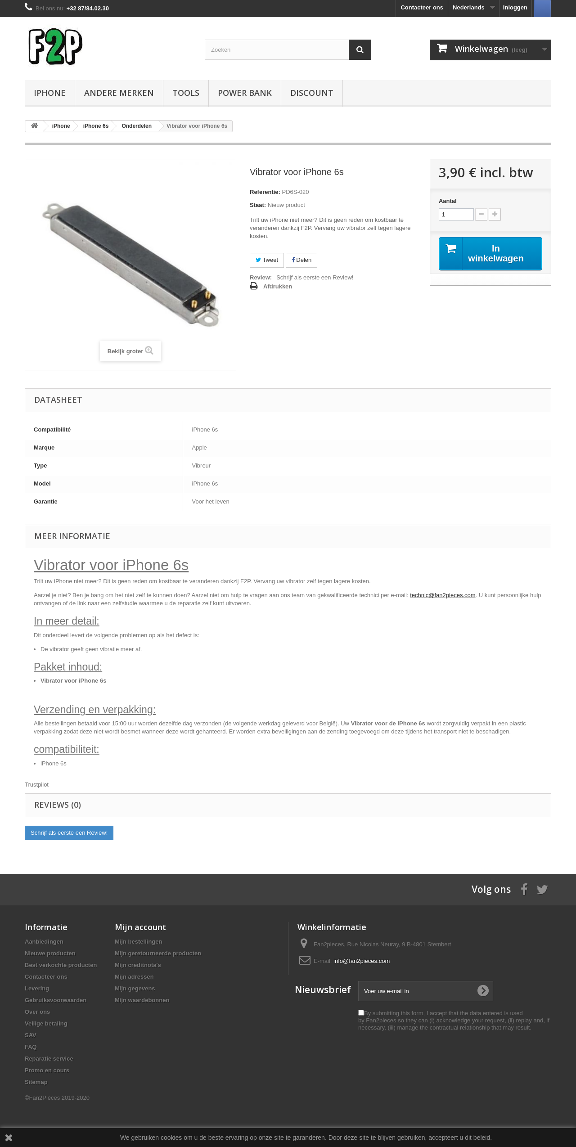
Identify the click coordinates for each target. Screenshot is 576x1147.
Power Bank (245, 92)
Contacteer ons (421, 7)
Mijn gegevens (135, 988)
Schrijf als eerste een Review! (314, 277)
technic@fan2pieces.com (442, 595)
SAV (30, 1035)
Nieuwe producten (50, 953)
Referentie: (265, 192)
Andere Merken (119, 92)
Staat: (258, 205)
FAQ (31, 1047)
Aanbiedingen (44, 941)
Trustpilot (37, 784)
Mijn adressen (134, 976)
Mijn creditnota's (138, 965)
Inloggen (515, 7)
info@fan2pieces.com (361, 961)
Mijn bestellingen (138, 941)
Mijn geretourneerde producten (158, 953)
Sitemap (36, 1082)
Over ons (37, 1011)
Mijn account (140, 927)
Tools (185, 92)
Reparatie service (49, 1058)
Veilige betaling (46, 1023)
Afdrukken (277, 286)
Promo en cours (47, 1070)
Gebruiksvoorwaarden (55, 1000)
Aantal (448, 201)
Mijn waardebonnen (142, 1000)
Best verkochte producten (61, 965)
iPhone (50, 92)
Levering (37, 988)
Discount (311, 92)
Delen (302, 259)
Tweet (267, 259)
